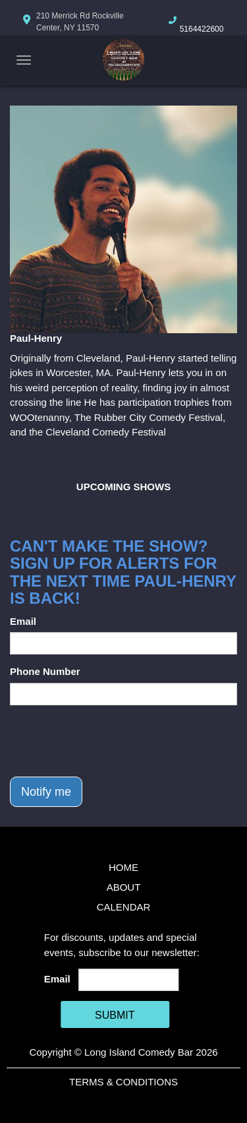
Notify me (46, 791)
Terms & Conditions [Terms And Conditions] (123, 1081)
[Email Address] (128, 980)
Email (23, 621)
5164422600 (202, 29)
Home (123, 867)
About (124, 887)
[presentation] (110, 741)
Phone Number (45, 671)
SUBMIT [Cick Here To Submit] (114, 1015)
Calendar (124, 907)
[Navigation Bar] (24, 60)
